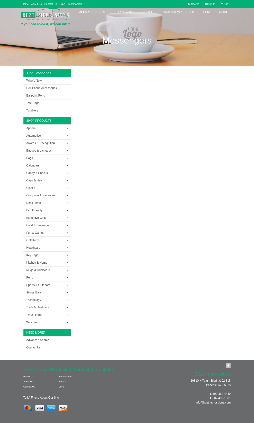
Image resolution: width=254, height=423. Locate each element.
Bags (105, 14)
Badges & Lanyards (39, 150)
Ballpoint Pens (35, 95)
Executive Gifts (36, 217)
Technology (33, 299)
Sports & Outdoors (38, 285)
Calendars (33, 165)
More (225, 14)
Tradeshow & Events (179, 14)
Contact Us (50, 4)
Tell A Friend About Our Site (41, 397)
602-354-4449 (222, 393)
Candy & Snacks (37, 173)
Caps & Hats (34, 180)
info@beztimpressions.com (213, 402)
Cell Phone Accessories (41, 88)
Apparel (87, 14)
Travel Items (34, 314)
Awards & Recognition (40, 143)
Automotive (33, 135)
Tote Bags (32, 103)
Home (25, 4)
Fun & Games (35, 232)
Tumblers (32, 110)
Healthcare (33, 247)
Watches (32, 322)
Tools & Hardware (37, 307)
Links (62, 4)
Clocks (30, 187)
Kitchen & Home (36, 262)
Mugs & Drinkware (38, 270)
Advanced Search (37, 340)
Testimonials (75, 4)
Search (62, 381)
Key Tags (32, 255)
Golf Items (33, 240)
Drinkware (127, 14)
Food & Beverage (37, 225)
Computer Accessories (40, 195)
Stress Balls (34, 292)
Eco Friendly (34, 210)
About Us (36, 4)
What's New (34, 80)
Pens (208, 14)
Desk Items (33, 202)
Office (149, 14)
